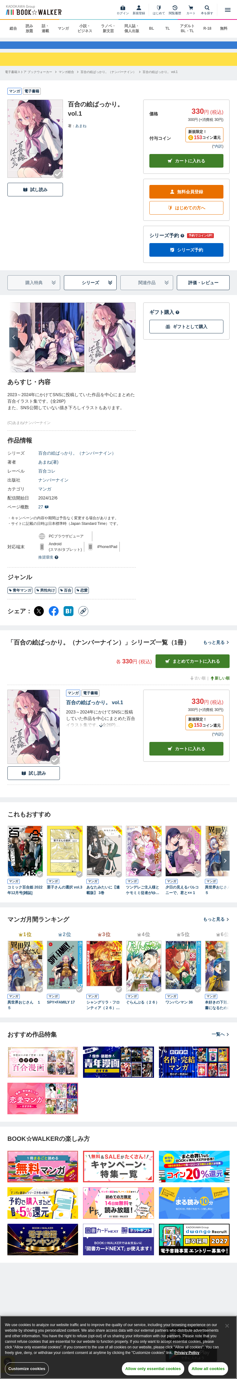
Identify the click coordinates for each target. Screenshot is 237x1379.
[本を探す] (207, 10)
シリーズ (97, 288)
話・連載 (45, 28)
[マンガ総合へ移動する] (66, 77)
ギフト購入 (164, 318)
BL (151, 28)
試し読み (35, 195)
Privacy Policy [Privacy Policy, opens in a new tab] (186, 1353)
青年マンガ (20, 596)
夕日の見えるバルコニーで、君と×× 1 (182, 896)
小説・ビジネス (84, 28)
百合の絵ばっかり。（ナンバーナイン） (77, 458)
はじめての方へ (186, 213)
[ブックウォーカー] (33, 10)
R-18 (207, 28)
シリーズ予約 (167, 241)
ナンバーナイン (53, 485)
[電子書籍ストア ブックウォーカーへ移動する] (28, 77)
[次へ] (13, 343)
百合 (65, 596)
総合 (13, 28)
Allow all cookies (208, 1368)
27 (43, 512)
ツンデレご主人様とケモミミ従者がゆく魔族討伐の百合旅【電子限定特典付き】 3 (142, 896)
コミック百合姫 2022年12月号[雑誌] (25, 896)
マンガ (63, 28)
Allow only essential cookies (153, 1368)
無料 (223, 28)
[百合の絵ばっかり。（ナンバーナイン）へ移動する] (108, 77)
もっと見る (216, 648)
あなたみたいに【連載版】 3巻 (103, 896)
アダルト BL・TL (187, 28)
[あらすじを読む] (101, 724)
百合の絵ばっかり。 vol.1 (94, 708)
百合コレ (47, 476)
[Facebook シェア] (53, 617)
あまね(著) (48, 467)
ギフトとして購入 (186, 332)
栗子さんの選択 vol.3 (64, 893)
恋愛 (82, 596)
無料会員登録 (186, 197)
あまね (80, 131)
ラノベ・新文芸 (108, 28)
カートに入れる (186, 166)
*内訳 (217, 152)
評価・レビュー (203, 288)
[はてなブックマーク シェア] (68, 617)
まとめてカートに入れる (192, 667)
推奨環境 (48, 563)
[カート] (191, 10)
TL (167, 28)
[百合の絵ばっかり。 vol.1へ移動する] (160, 77)
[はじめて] (159, 10)
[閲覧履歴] (175, 10)
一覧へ (221, 1040)
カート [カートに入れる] (186, 754)
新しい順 (220, 684)
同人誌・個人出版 (131, 28)
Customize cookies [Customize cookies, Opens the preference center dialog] (26, 1368)
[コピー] (83, 617)
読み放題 (29, 28)
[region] (118, 1347)
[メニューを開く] (228, 10)
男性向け (45, 596)
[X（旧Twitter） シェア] (39, 617)
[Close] (227, 1326)
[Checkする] (58, 180)
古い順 (197, 684)
